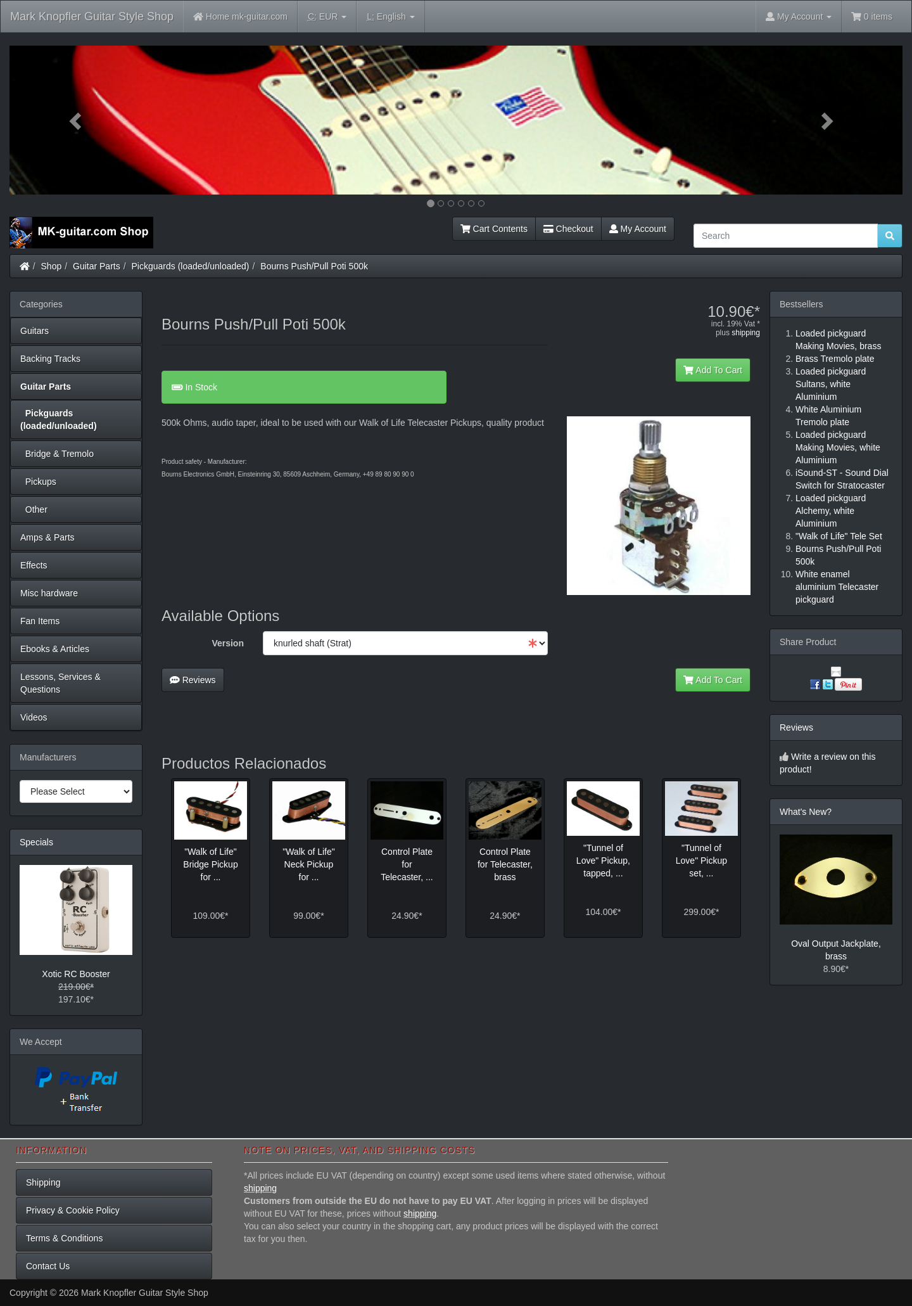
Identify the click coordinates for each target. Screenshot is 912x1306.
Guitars (34, 331)
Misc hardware (49, 593)
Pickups (38, 482)
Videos (34, 717)
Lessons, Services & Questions (60, 683)
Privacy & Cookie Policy (73, 1210)
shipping (746, 332)
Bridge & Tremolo (57, 454)
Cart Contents (494, 229)
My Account (637, 229)
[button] (77, 120)
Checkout (568, 229)
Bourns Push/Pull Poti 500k (314, 266)
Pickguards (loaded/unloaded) (191, 266)
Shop (51, 266)
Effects (34, 565)
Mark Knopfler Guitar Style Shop (92, 16)
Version (228, 643)
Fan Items (40, 621)
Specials (36, 842)
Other (34, 509)
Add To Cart (712, 370)
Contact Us (48, 1266)
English (390, 16)
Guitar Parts (96, 266)
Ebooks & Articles (54, 649)
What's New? (806, 812)
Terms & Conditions (64, 1238)
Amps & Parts (47, 537)
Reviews (193, 680)
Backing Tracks (50, 359)
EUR (327, 16)
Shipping (43, 1182)
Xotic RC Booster (76, 974)
